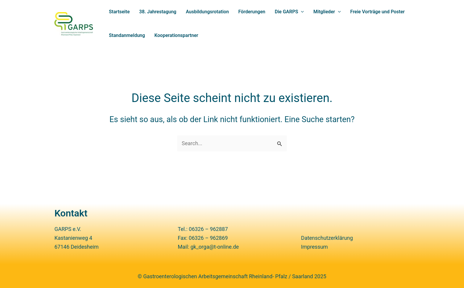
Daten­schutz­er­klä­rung (327, 238)
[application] (301, 12)
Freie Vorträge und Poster (377, 11)
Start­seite (119, 11)
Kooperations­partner (176, 35)
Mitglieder (327, 12)
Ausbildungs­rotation (207, 11)
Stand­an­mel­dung (127, 35)
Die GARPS (289, 12)
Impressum (314, 247)
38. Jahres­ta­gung (157, 11)
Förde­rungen (251, 11)
